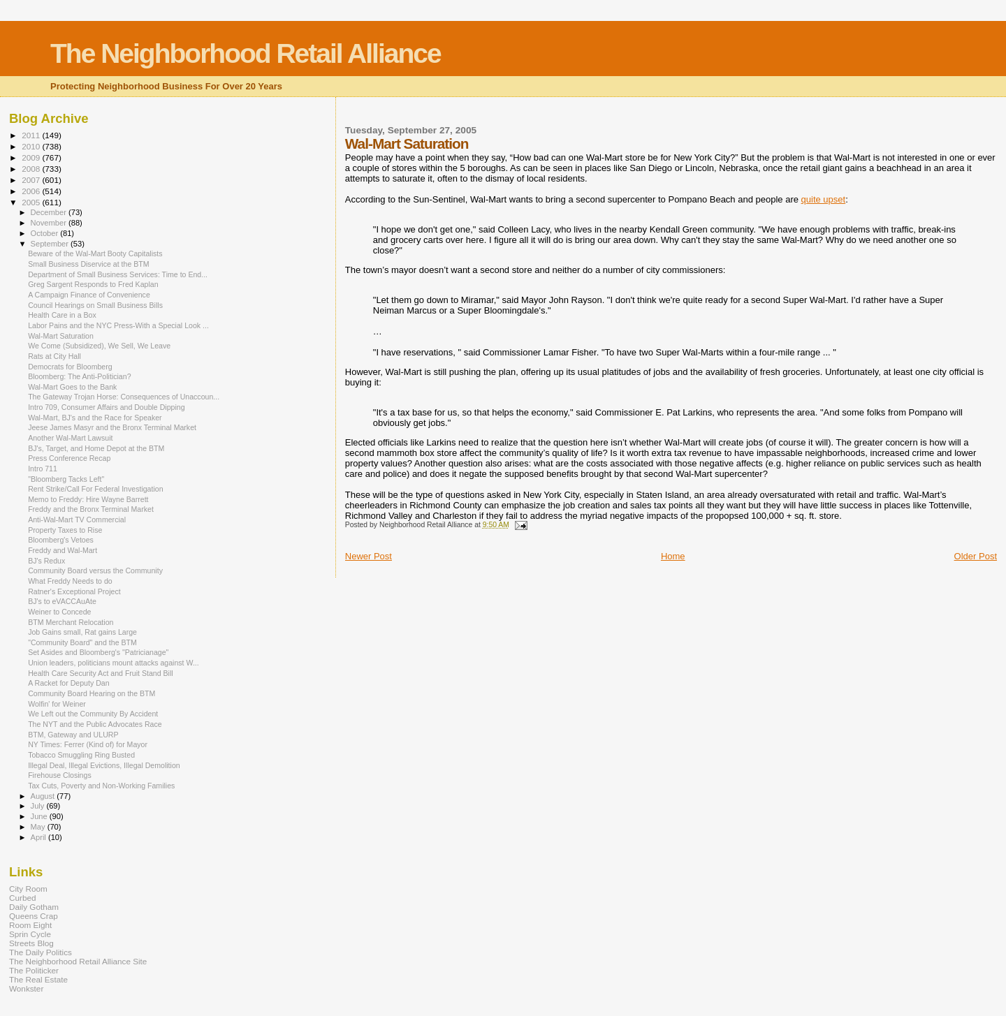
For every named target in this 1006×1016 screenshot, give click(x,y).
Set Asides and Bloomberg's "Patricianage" (98, 652)
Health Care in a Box (62, 315)
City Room (28, 888)
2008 (32, 168)
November (49, 223)
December (49, 212)
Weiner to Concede (59, 612)
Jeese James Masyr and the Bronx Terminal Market (112, 427)
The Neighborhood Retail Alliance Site (78, 961)
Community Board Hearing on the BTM (91, 693)
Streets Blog (31, 943)
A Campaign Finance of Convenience (89, 294)
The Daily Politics (40, 952)
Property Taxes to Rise (65, 530)
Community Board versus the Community (95, 570)
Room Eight (30, 924)
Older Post (975, 556)
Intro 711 (42, 468)
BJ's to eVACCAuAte (62, 601)
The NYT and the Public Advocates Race (95, 724)
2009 (32, 157)
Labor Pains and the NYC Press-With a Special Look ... (118, 325)
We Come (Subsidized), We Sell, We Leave (99, 345)
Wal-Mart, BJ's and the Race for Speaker (95, 417)
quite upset (823, 199)
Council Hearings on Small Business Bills (95, 305)
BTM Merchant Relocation (70, 622)
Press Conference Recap (69, 458)
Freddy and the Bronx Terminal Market (91, 509)
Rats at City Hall (54, 356)
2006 (32, 191)
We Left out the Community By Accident (93, 713)
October (46, 233)
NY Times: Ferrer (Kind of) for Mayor (87, 744)
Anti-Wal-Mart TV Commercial (77, 519)
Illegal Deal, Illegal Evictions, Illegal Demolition (104, 765)
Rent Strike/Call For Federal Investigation (95, 489)
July (39, 806)
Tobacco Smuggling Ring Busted (81, 755)
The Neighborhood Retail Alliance (245, 53)
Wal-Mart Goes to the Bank (72, 387)
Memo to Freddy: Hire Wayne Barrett (88, 499)
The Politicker (34, 970)
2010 (32, 146)
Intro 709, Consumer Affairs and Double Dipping (106, 407)
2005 (32, 202)
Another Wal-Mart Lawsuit (70, 438)
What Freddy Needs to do (70, 581)
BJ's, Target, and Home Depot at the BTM (96, 448)
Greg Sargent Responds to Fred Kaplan (93, 284)
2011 (32, 135)
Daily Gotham (34, 906)
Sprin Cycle (30, 933)
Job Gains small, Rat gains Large (82, 632)
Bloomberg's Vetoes (61, 540)
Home (673, 556)
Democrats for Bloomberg (70, 366)
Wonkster (26, 988)
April (39, 837)
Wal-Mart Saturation (61, 336)
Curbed (22, 897)
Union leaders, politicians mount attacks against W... (113, 662)
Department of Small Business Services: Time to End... (117, 274)
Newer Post (368, 556)
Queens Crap (33, 915)
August (44, 796)
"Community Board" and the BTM (82, 642)
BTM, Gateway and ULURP (73, 734)
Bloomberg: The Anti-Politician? (79, 376)
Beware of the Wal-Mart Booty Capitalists (95, 253)
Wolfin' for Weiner (57, 704)
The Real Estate (38, 979)
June (40, 816)
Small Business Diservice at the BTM (88, 264)
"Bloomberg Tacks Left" (66, 479)
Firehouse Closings (60, 775)
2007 (32, 179)
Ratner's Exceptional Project (74, 591)
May (39, 827)
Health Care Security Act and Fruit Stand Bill (100, 673)
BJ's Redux (46, 561)
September (51, 244)
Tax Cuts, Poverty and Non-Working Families (101, 785)
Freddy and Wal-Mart (62, 550)
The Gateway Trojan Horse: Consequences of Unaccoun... (123, 396)
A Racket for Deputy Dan (68, 683)
